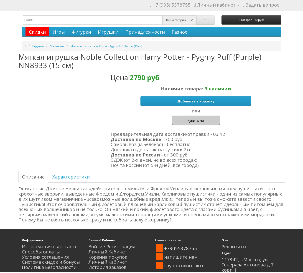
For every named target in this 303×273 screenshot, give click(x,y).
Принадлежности (145, 32)
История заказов (107, 267)
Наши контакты (168, 240)
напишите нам (181, 257)
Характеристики (71, 177)
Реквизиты (234, 246)
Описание (33, 177)
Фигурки (81, 32)
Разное (179, 32)
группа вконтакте (184, 265)
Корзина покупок (107, 257)
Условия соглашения (45, 257)
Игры (59, 32)
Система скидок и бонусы (51, 262)
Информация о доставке (49, 246)
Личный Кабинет (107, 251)
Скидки (37, 32)
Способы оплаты (41, 251)
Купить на (196, 120)
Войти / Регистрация (111, 246)
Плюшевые (57, 46)
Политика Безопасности (49, 267)
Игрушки (108, 32)
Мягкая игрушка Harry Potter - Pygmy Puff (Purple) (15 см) (106, 46)
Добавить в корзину (195, 101)
